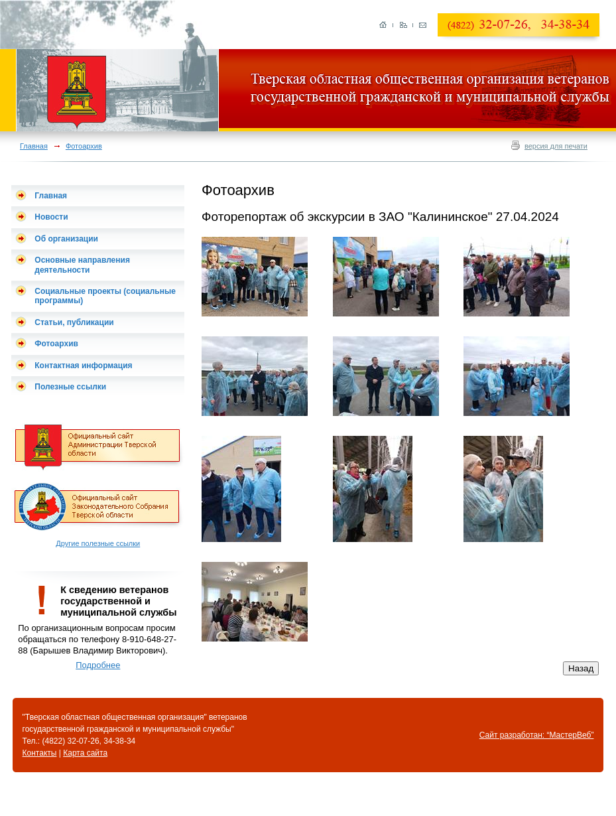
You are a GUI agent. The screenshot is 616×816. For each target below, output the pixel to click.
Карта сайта (85, 753)
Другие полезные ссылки (98, 543)
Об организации (66, 238)
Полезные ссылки (70, 386)
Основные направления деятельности (82, 264)
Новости (51, 217)
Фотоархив (84, 146)
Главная (34, 146)
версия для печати (555, 146)
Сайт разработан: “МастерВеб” (536, 735)
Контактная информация (83, 365)
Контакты (40, 753)
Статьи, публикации (73, 322)
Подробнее (98, 665)
